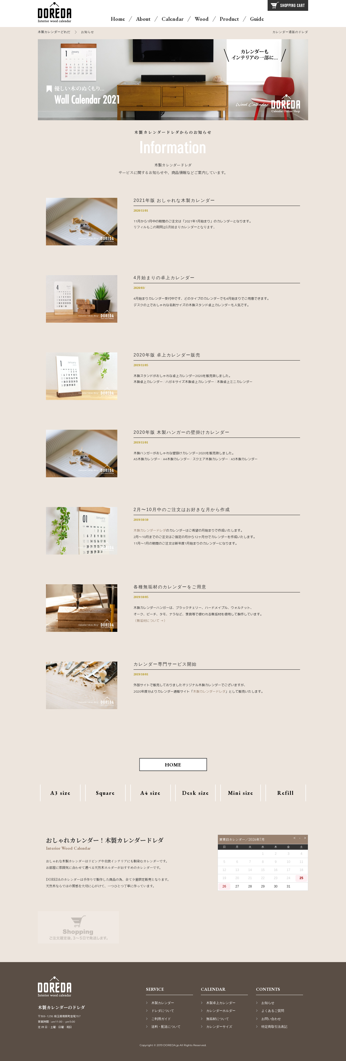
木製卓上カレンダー (148, 381)
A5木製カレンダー (147, 459)
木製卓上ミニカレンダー (234, 381)
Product (229, 19)
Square (105, 792)
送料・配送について (166, 1027)
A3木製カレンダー (244, 459)
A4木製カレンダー (176, 459)
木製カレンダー (162, 1003)
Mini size (240, 792)
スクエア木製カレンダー (210, 459)
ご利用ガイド (161, 1019)
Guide (257, 19)
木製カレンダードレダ (150, 530)
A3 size (60, 792)
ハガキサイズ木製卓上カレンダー (189, 381)
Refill (285, 792)
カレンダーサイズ (219, 1027)
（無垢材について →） (150, 620)
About (143, 19)
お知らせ (267, 1003)
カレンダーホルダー (220, 1011)
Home (118, 19)
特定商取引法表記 (274, 1027)
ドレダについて (162, 1011)
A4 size (150, 792)
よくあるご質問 (272, 1011)
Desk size (195, 792)
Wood (202, 19)
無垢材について (217, 1019)
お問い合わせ (271, 1019)
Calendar (173, 19)
